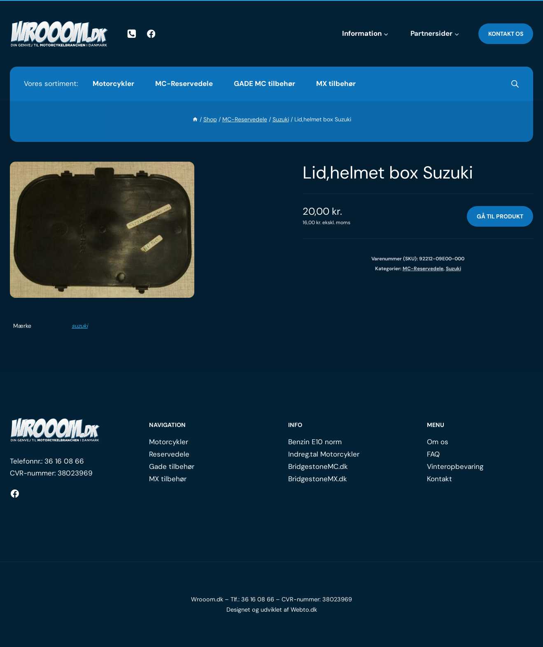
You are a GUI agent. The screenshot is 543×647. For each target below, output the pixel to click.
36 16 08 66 (64, 461)
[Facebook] (151, 34)
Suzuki (453, 268)
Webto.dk (304, 609)
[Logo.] (55, 429)
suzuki (80, 325)
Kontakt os (505, 33)
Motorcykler (113, 83)
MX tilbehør (336, 83)
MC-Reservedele (184, 83)
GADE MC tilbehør (264, 83)
